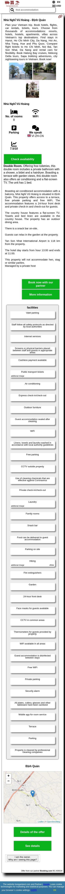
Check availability (22, 159)
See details (32, 845)
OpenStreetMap (53, 822)
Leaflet (41, 822)
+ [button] (8, 776)
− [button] (8, 781)
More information (40, 294)
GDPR (34, 890)
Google (46, 884)
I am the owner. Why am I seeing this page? (22, 858)
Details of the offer (32, 832)
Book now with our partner (40, 284)
